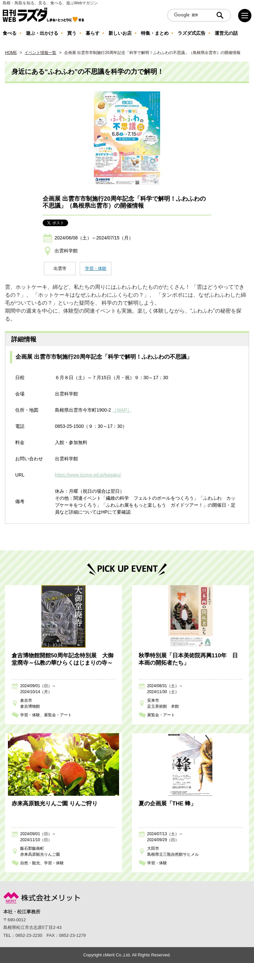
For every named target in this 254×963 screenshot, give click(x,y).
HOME (11, 52)
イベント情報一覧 (40, 52)
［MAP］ (121, 410)
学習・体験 (95, 268)
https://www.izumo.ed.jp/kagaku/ (88, 475)
